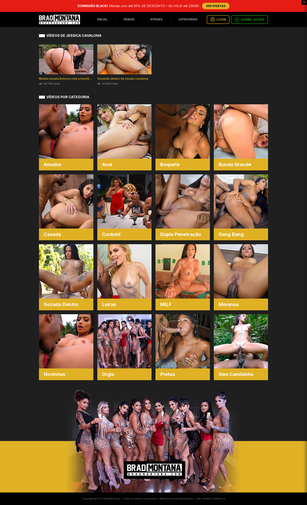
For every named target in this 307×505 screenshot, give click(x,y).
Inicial (102, 19)
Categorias (187, 19)
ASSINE (250, 19)
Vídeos (129, 19)
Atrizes (156, 19)
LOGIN (218, 19)
